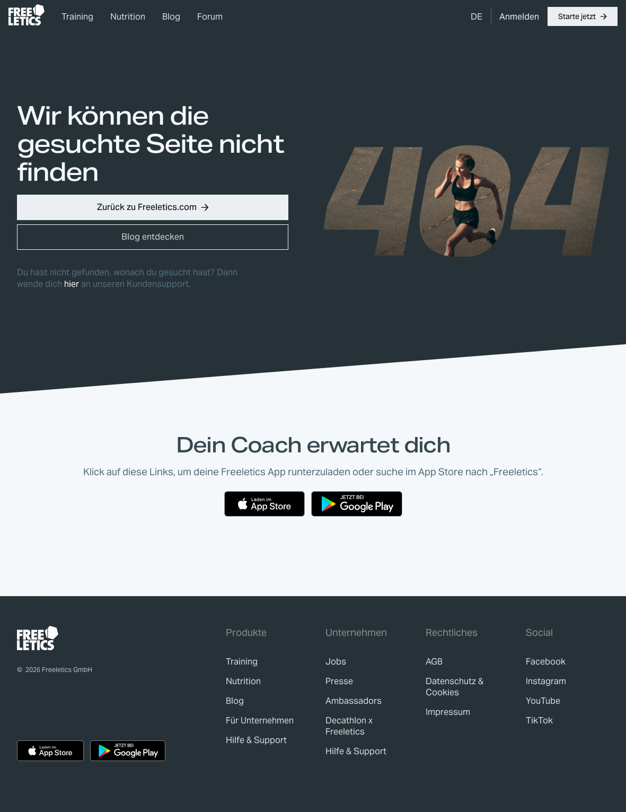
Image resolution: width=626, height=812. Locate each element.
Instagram (546, 681)
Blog (171, 16)
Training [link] (77, 16)
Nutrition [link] (127, 16)
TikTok (539, 720)
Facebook (546, 661)
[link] (26, 14)
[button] (583, 16)
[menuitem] (476, 16)
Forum (210, 16)
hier (71, 284)
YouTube (543, 700)
